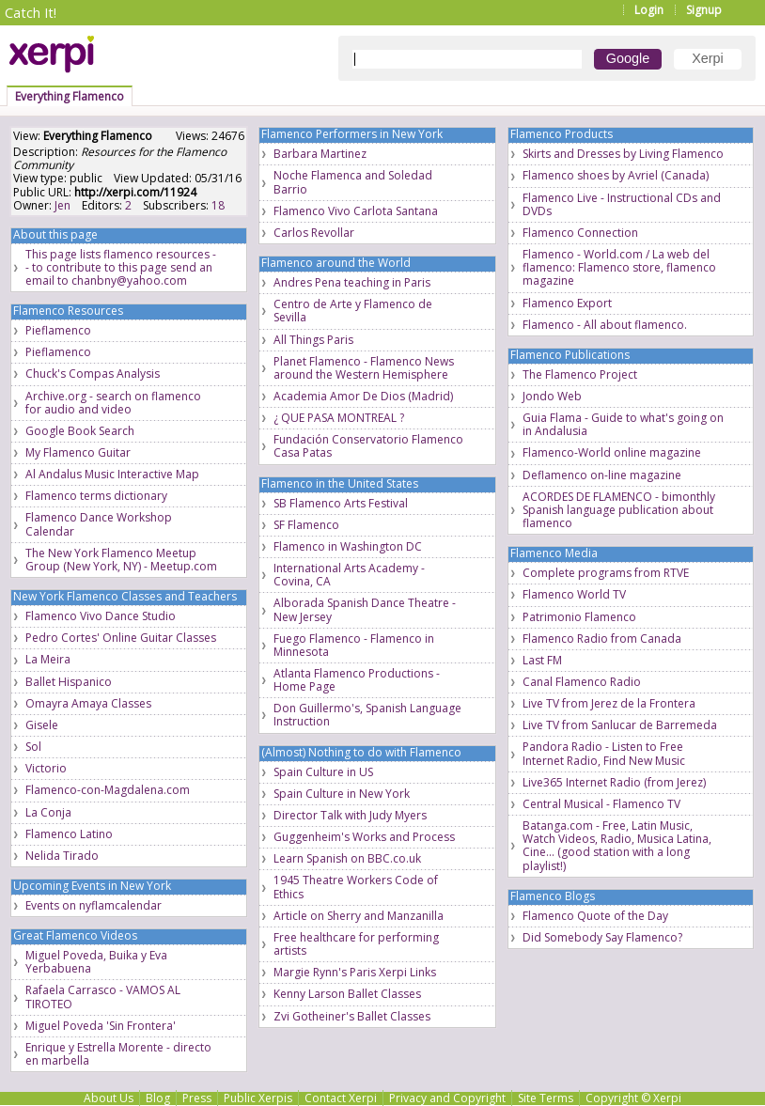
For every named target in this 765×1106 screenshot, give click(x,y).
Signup (704, 10)
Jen (62, 205)
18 (218, 205)
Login (649, 10)
